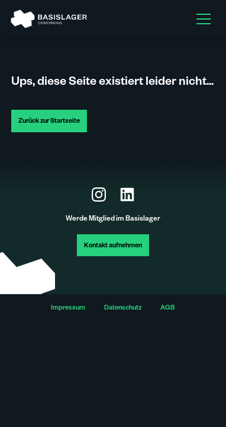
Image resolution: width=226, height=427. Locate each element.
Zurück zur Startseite (49, 122)
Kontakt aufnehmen (113, 246)
